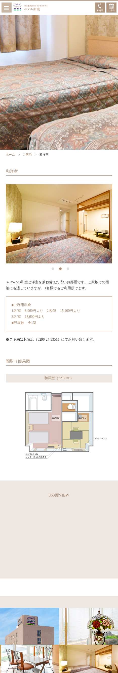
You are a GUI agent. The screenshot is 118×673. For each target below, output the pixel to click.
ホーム (10, 154)
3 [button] (67, 268)
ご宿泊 (27, 154)
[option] (59, 223)
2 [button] (60, 268)
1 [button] (52, 268)
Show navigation (7, 8)
